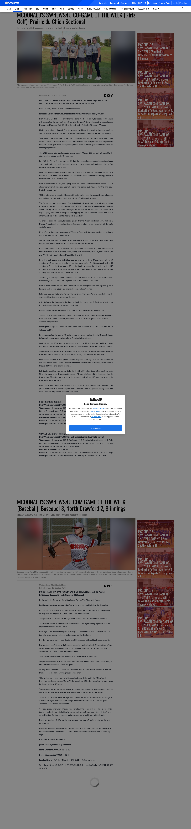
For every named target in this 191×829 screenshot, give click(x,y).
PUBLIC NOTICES (143, 8)
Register (183, 3)
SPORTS (18, 8)
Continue (95, 428)
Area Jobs (103, 3)
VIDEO (62, 8)
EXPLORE (71, 8)
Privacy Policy (96, 411)
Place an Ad (114, 3)
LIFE (37, 8)
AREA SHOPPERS (139, 3)
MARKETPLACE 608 (93, 8)
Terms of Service (99, 408)
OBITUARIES (28, 8)
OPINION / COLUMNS (49, 8)
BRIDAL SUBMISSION (111, 8)
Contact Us (125, 3)
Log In (175, 3)
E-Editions (152, 3)
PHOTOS (80, 8)
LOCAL (9, 8)
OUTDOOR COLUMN (127, 8)
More (156, 8)
